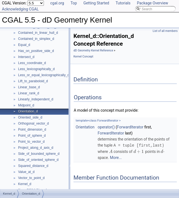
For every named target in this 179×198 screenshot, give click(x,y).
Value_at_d (26, 172)
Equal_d (24, 45)
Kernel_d (24, 184)
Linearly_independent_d (35, 99)
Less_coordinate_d (32, 63)
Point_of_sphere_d (32, 136)
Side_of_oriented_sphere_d (38, 160)
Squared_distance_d (33, 166)
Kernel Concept (83, 56)
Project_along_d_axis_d (35, 148)
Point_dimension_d (32, 129)
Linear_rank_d (28, 93)
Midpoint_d (26, 105)
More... (116, 157)
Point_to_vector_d (31, 142)
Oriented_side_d (30, 117)
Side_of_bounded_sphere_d (38, 154)
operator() (106, 127)
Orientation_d (28, 111)
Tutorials (123, 3)
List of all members (165, 31)
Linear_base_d (29, 87)
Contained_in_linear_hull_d (38, 33)
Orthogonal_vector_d (33, 123)
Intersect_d (26, 57)
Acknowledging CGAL (20, 9)
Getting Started (96, 3)
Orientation (85, 127)
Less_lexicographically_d (36, 69)
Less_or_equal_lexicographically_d (43, 75)
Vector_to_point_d (31, 178)
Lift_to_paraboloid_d (33, 81)
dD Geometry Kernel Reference (93, 50)
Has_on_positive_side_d (36, 51)
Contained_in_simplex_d (36, 39)
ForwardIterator (130, 127)
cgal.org (57, 3)
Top (73, 3)
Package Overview (152, 3)
